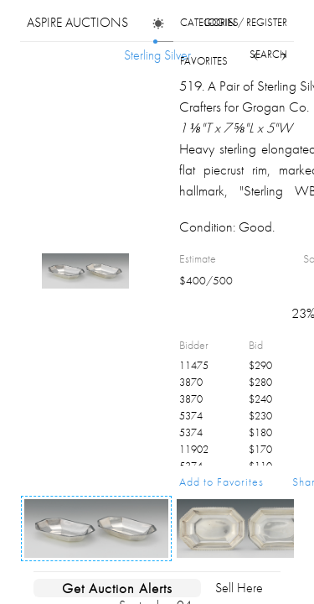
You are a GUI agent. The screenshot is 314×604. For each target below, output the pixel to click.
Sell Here (239, 587)
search (268, 54)
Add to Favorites (221, 481)
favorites (204, 61)
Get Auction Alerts (117, 588)
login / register (245, 22)
